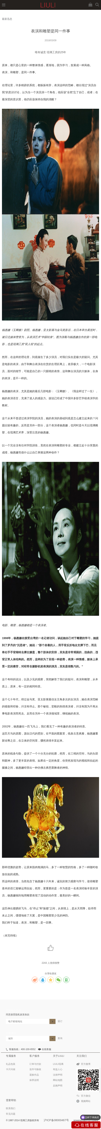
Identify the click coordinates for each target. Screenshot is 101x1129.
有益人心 (57, 1069)
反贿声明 (57, 1085)
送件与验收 (35, 1069)
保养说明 (34, 1080)
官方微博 (85, 1064)
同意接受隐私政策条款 (17, 1014)
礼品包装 (10, 1064)
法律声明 (57, 1074)
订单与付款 (35, 1064)
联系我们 (10, 1108)
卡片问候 (10, 1069)
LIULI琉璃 (58, 1064)
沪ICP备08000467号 (56, 1120)
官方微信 (85, 1095)
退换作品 (34, 1074)
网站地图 (57, 1080)
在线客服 (46, 1049)
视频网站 (85, 1101)
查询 (60, 1038)
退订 (60, 1021)
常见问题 (10, 1114)
